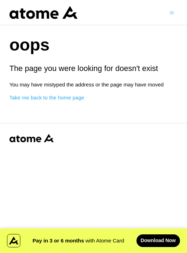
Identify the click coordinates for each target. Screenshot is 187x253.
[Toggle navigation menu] (171, 12)
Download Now (158, 240)
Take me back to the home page (46, 97)
